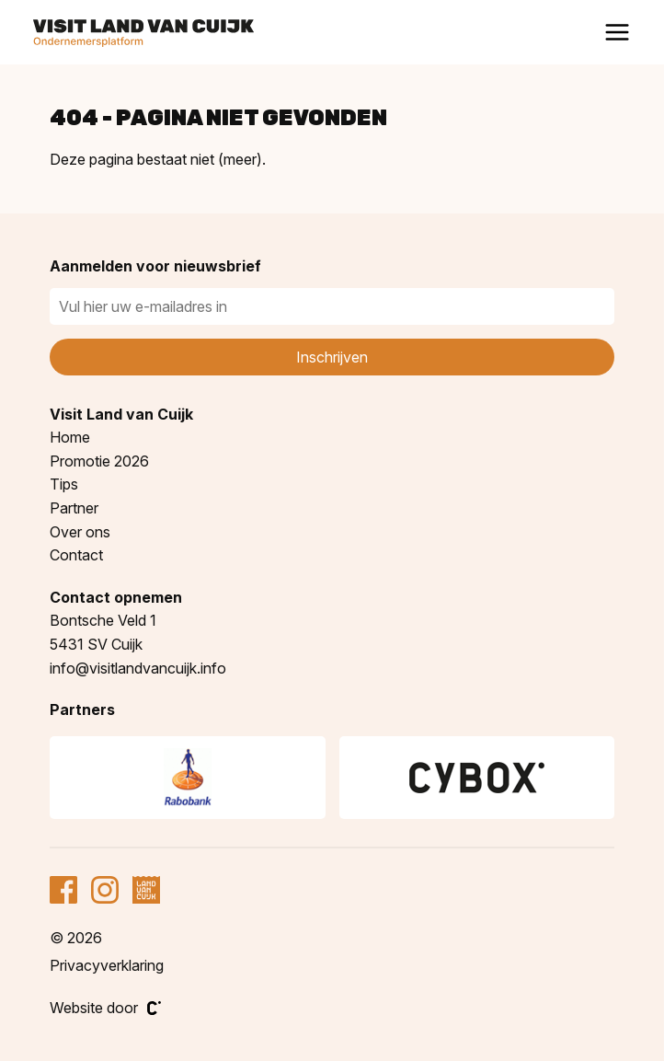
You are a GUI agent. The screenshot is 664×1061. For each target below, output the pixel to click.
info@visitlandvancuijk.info (138, 668)
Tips (64, 484)
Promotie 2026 (99, 461)
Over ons (80, 532)
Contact (76, 555)
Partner (74, 508)
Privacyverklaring (107, 965)
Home (70, 437)
